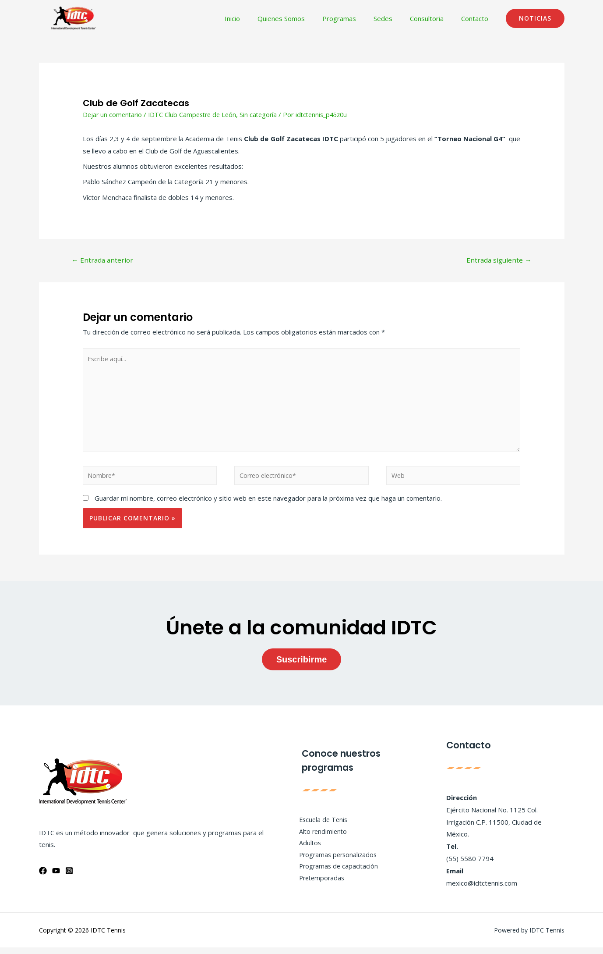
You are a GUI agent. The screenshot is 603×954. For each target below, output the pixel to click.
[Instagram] (69, 877)
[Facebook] (43, 877)
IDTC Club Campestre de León (196, 114)
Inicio (256, 18)
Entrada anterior (103, 260)
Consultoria (433, 18)
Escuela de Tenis (320, 824)
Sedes (393, 18)
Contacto (476, 18)
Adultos (306, 848)
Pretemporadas (319, 885)
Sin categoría (264, 114)
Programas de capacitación (336, 873)
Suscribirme (301, 665)
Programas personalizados (336, 861)
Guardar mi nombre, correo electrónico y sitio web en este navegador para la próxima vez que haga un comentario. (268, 504)
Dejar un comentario (113, 114)
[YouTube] (56, 877)
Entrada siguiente (497, 260)
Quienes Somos (300, 18)
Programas (354, 18)
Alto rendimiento (320, 837)
